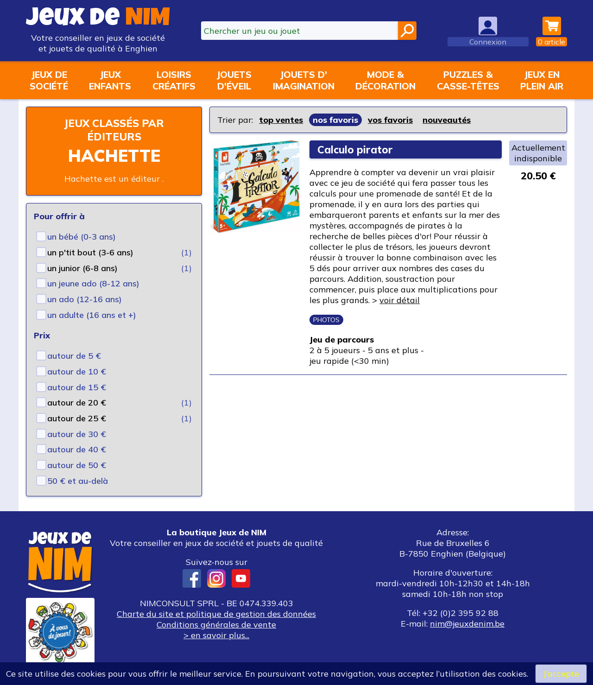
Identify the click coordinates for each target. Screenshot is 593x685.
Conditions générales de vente (216, 624)
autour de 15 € (76, 387)
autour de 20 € (76, 402)
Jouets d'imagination (303, 80)
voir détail (399, 300)
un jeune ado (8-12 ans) (93, 283)
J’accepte (561, 673)
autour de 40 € (76, 449)
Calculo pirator (355, 149)
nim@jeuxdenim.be (467, 623)
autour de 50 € (76, 465)
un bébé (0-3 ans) (81, 236)
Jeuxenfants (110, 80)
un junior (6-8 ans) (82, 268)
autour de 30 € (76, 434)
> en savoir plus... (216, 635)
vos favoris (390, 119)
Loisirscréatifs (174, 80)
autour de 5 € (74, 355)
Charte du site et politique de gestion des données (216, 614)
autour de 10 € (76, 371)
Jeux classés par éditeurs (114, 129)
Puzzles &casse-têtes (468, 80)
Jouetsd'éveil (234, 80)
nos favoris (335, 119)
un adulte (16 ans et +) (91, 315)
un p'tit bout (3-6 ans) (90, 252)
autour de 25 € (76, 418)
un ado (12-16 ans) (84, 299)
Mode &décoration (385, 80)
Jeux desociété (49, 80)
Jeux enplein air (541, 80)
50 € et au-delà (77, 481)
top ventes (281, 119)
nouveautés (447, 119)
